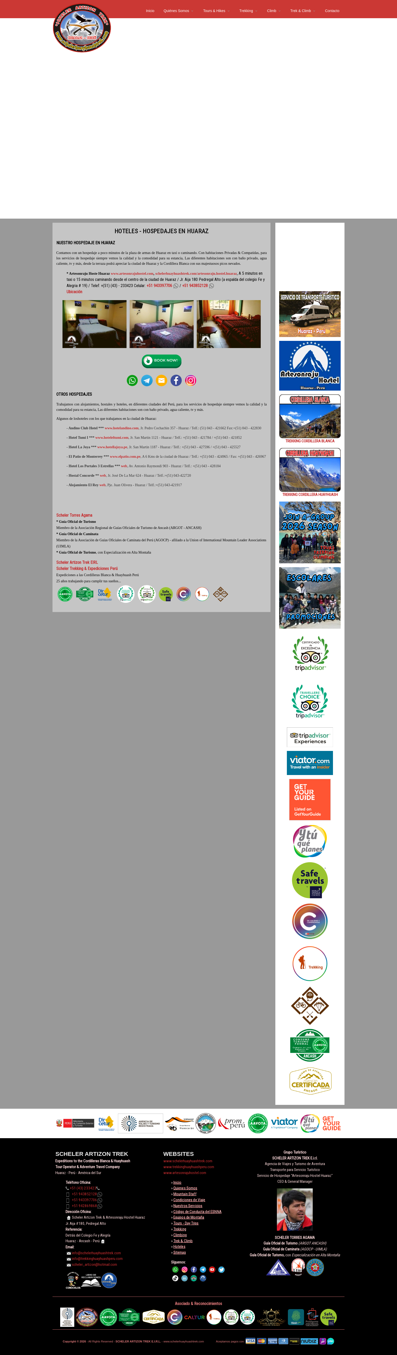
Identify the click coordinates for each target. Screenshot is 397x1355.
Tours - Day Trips (186, 1223)
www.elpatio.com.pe (125, 457)
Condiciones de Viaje (189, 1200)
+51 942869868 (84, 1206)
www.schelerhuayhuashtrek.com (187, 1161)
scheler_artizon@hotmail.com (94, 1264)
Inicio (150, 11)
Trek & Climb (300, 11)
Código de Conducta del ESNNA (197, 1211)
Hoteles (179, 1246)
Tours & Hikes (214, 11)
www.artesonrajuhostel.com (132, 274)
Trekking (246, 11)
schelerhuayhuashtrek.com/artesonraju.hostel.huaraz (196, 274)
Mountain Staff (184, 1194)
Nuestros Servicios (188, 1206)
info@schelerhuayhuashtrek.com (96, 1253)
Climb (271, 11)
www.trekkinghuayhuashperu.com (188, 1167)
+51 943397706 (84, 1200)
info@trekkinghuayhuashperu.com (97, 1258)
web (124, 466)
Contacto (332, 11)
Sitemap (179, 1252)
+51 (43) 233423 (83, 1188)
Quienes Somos (185, 1188)
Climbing (180, 1235)
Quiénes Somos (176, 11)
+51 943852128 (84, 1194)
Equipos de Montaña (188, 1217)
